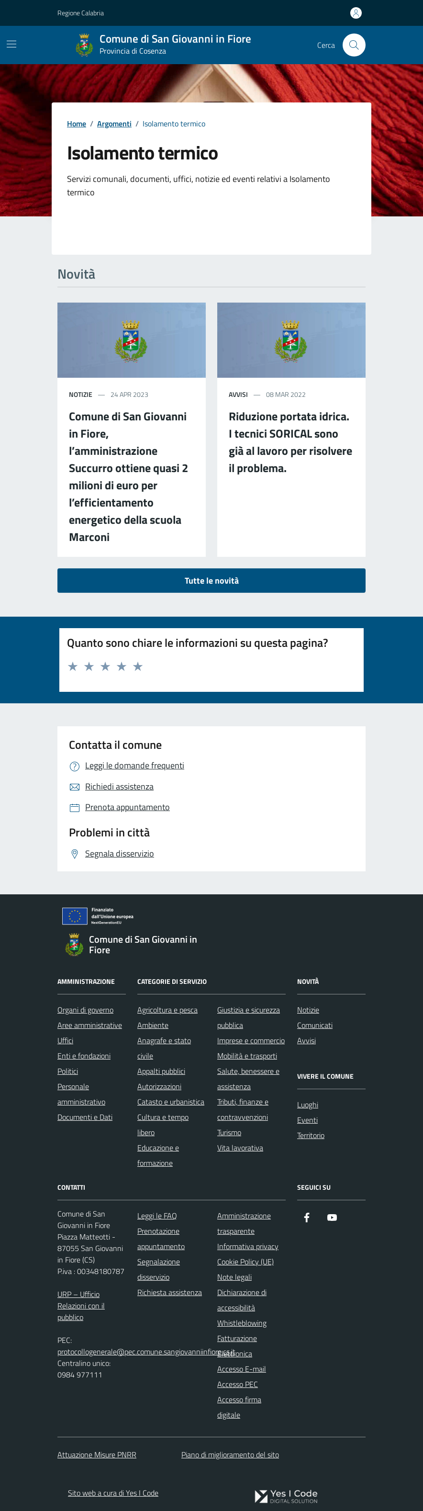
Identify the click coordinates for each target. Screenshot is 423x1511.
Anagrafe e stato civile (164, 1048)
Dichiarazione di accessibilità (242, 1299)
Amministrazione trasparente (244, 1223)
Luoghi (307, 1104)
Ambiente (152, 1025)
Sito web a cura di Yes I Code (113, 1493)
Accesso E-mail (241, 1369)
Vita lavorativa (240, 1147)
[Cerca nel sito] (354, 45)
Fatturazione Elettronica (237, 1345)
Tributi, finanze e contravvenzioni (242, 1109)
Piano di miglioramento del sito (230, 1454)
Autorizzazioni (159, 1086)
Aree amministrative (89, 1025)
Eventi (307, 1120)
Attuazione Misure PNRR (96, 1454)
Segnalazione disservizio (158, 1269)
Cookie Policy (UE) (245, 1261)
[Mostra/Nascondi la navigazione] (11, 44)
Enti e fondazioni (84, 1055)
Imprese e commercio (251, 1040)
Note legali (234, 1277)
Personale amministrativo (81, 1094)
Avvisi (306, 1040)
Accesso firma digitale (239, 1407)
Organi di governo (85, 1009)
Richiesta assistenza (169, 1292)
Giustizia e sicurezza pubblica (248, 1017)
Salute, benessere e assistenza (248, 1078)
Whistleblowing (242, 1323)
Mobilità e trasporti (247, 1055)
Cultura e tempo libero (163, 1124)
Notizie (308, 1009)
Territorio (310, 1135)
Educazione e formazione (158, 1155)
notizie (80, 394)
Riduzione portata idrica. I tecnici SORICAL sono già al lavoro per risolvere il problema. (290, 441)
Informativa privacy (247, 1246)
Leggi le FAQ (157, 1215)
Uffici (65, 1040)
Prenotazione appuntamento (161, 1238)
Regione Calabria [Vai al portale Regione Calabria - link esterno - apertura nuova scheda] (80, 13)
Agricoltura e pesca (167, 1009)
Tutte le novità (212, 580)
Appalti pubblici (161, 1071)
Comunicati (315, 1025)
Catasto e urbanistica (170, 1101)
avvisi (238, 394)
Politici (67, 1071)
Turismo (229, 1132)
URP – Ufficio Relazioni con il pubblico (81, 1305)
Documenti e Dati (84, 1117)
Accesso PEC (237, 1384)
